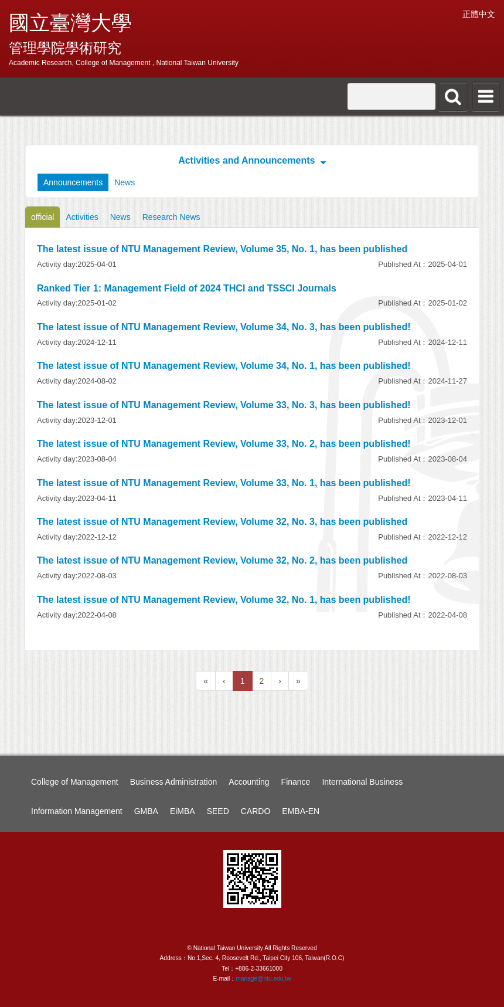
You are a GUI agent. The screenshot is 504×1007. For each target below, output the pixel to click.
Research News (171, 217)
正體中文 (478, 14)
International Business (362, 781)
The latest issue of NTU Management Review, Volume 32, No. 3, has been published (222, 522)
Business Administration (173, 781)
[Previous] (206, 681)
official (42, 217)
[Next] (280, 681)
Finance (296, 781)
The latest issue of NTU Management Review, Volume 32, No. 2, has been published (222, 560)
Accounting (249, 781)
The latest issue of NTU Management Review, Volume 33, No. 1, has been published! (223, 483)
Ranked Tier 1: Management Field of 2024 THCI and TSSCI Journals (186, 288)
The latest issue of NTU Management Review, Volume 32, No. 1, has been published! (223, 600)
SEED (218, 811)
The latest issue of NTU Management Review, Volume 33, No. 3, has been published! (223, 405)
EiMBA (182, 811)
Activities (82, 217)
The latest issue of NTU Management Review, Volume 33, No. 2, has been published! (223, 444)
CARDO (256, 811)
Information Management (76, 811)
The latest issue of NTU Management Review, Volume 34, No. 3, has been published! (223, 327)
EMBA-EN (300, 811)
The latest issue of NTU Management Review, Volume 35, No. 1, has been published (222, 249)
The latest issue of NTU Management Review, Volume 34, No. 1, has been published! (223, 366)
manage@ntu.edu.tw (263, 978)
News (124, 182)
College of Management (74, 781)
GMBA (146, 811)
